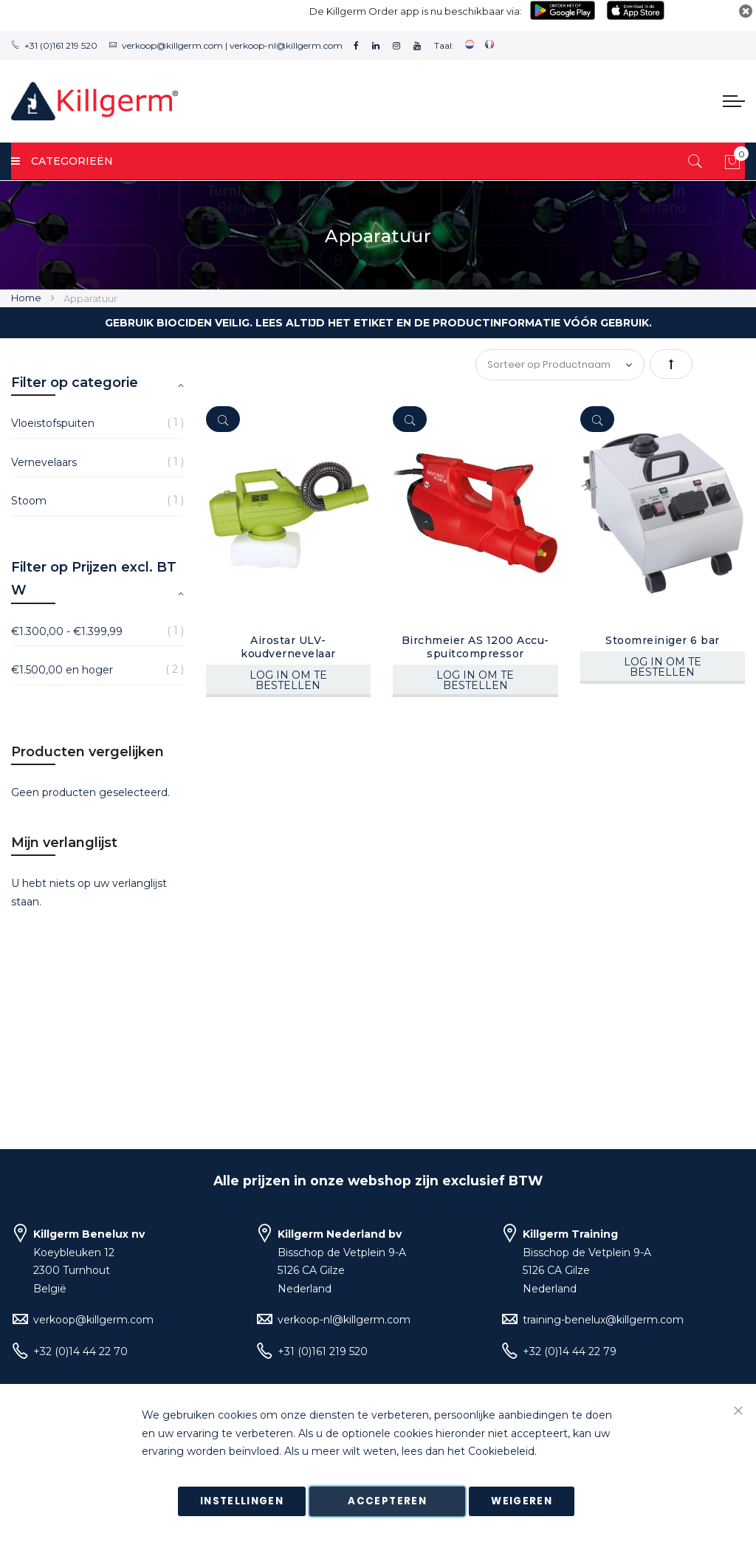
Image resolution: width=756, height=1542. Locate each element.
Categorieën (62, 161)
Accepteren (387, 1501)
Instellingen (242, 1501)
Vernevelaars (44, 462)
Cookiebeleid (501, 1452)
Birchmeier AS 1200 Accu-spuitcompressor (475, 647)
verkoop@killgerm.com (172, 45)
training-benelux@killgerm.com (603, 1319)
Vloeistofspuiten (52, 423)
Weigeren (521, 1501)
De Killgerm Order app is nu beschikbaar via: (415, 11)
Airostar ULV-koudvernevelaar (288, 647)
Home (27, 298)
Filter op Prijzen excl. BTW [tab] (93, 579)
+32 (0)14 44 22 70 (80, 1351)
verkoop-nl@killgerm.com (286, 45)
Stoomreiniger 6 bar (662, 640)
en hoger (62, 669)
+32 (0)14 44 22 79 (569, 1351)
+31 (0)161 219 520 (60, 45)
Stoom (29, 500)
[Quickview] (223, 419)
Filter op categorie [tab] (74, 382)
